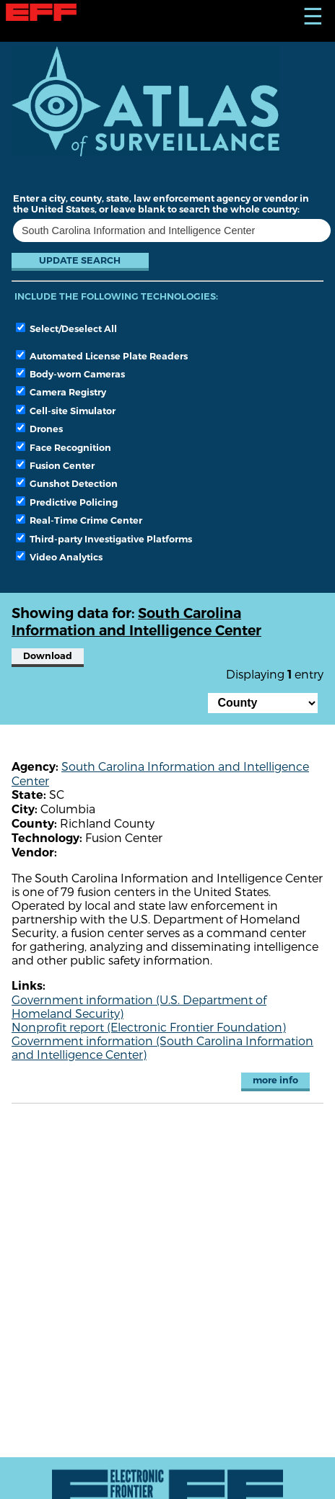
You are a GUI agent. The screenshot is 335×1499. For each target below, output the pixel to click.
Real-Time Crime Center (79, 520)
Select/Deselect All (66, 328)
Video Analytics (59, 557)
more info (275, 1080)
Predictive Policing (67, 502)
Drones (39, 428)
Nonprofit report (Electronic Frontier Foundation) (149, 1027)
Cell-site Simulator (66, 410)
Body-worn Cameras (70, 374)
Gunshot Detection (67, 483)
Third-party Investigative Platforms (104, 539)
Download (47, 655)
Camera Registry (61, 392)
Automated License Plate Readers (102, 356)
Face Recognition (63, 447)
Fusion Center (55, 465)
